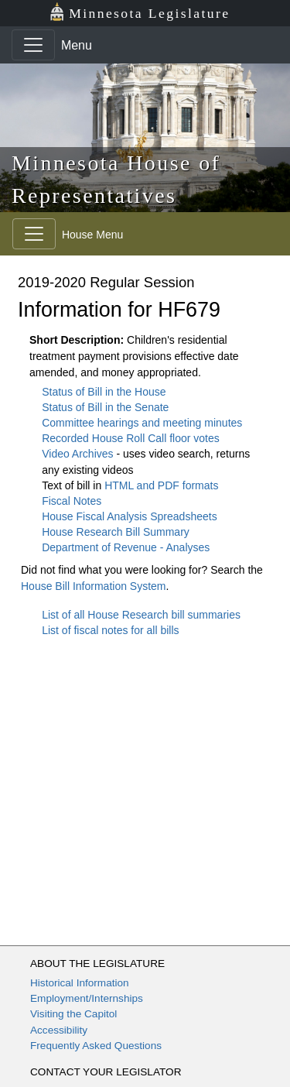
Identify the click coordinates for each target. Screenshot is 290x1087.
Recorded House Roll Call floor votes (131, 438)
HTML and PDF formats (161, 485)
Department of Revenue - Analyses (126, 547)
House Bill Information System (93, 586)
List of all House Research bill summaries (141, 615)
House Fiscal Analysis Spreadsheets (129, 516)
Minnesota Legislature (139, 12)
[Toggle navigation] (33, 44)
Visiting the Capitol (73, 1014)
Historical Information (79, 983)
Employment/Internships (86, 998)
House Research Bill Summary (115, 532)
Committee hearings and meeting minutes (142, 423)
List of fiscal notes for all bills (110, 630)
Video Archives (79, 453)
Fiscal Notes (71, 501)
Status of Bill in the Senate (105, 407)
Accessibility (58, 1030)
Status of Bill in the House (103, 392)
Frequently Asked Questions (96, 1045)
